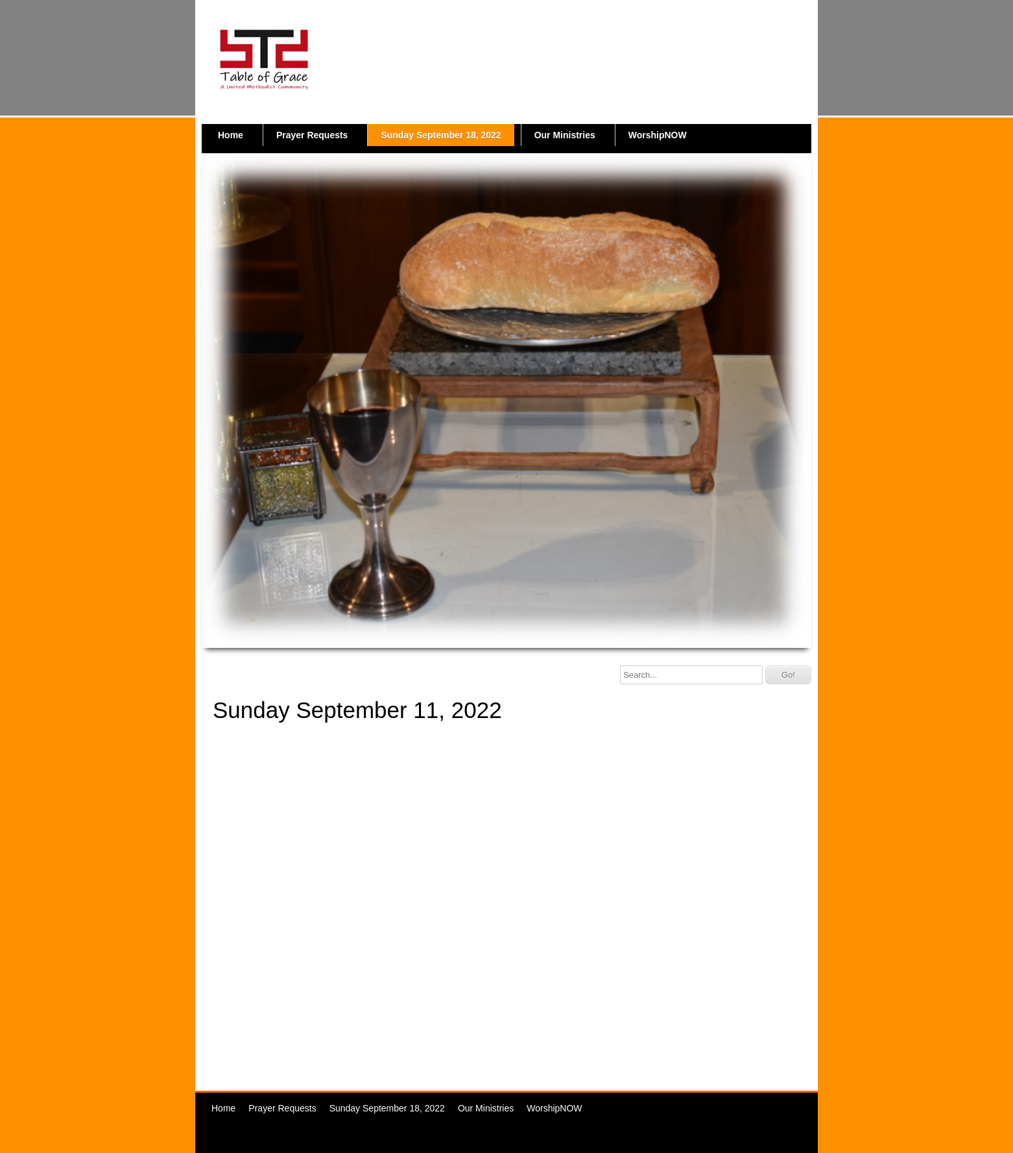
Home (230, 135)
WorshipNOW (657, 135)
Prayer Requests (312, 135)
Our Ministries (564, 135)
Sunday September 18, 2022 (441, 135)
